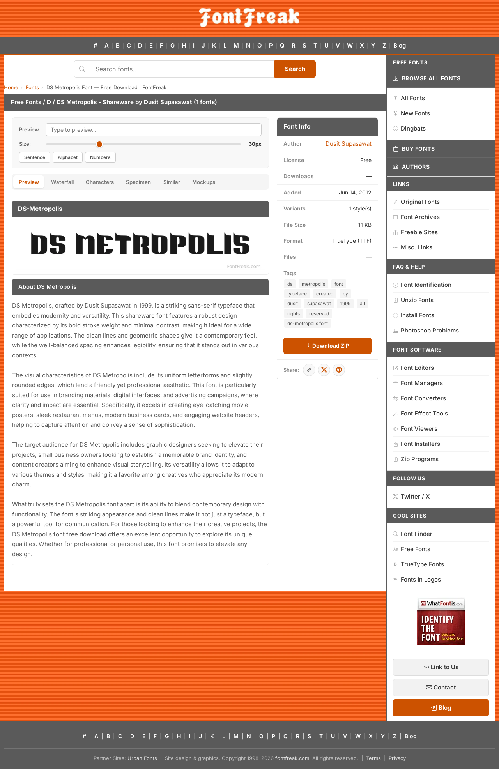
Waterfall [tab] (69, 182)
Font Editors (413, 367)
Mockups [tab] (230, 182)
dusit (292, 303)
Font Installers (416, 443)
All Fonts (409, 98)
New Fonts (411, 113)
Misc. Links (412, 247)
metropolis (313, 284)
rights (293, 313)
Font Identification (422, 284)
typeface (297, 294)
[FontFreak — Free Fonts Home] (249, 17)
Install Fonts (413, 315)
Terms (373, 758)
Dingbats (409, 128)
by (345, 294)
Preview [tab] (31, 182)
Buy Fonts (414, 149)
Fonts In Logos (417, 579)
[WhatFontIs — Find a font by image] (441, 643)
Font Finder (412, 533)
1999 (345, 303)
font (338, 284)
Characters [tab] (111, 182)
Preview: (30, 129)
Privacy (397, 758)
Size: (25, 144)
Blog (399, 45)
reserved (319, 313)
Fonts (32, 87)
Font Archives (416, 217)
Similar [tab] (193, 182)
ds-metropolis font (307, 323)
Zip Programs (416, 459)
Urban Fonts (142, 758)
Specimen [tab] (155, 182)
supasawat (319, 303)
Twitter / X (411, 496)
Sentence (34, 157)
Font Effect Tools (420, 413)
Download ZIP (327, 345)
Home (11, 87)
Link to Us (440, 667)
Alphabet (68, 157)
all (362, 303)
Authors (411, 167)
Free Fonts (26, 102)
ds (289, 284)
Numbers (100, 157)
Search (295, 68)
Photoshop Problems (426, 330)
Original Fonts (416, 201)
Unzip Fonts (413, 300)
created (324, 294)
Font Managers (418, 383)
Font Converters (419, 398)
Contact (441, 687)
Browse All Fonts (427, 78)
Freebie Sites (415, 232)
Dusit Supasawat (168, 102)
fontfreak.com (292, 758)
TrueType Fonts (418, 564)
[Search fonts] (182, 69)
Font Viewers (415, 428)
